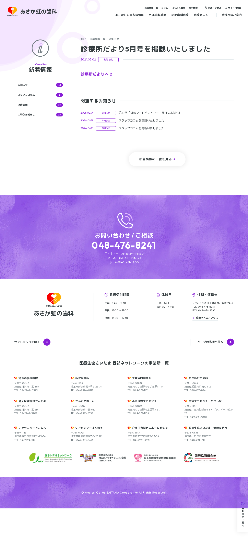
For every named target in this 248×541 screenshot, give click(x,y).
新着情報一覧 (151, 7)
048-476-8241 (124, 245)
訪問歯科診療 (180, 15)
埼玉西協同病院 (28, 410)
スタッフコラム (40, 95)
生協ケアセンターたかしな (205, 433)
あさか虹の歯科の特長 (129, 15)
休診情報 (40, 105)
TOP (83, 39)
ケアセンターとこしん (32, 460)
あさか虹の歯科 (198, 410)
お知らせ (114, 39)
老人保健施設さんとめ (32, 433)
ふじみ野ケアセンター (146, 433)
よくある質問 (178, 7)
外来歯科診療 (157, 15)
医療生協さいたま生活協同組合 (208, 460)
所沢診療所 (82, 410)
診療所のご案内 (232, 15)
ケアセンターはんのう (89, 460)
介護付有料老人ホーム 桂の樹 (150, 460)
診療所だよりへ (95, 74)
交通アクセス (214, 7)
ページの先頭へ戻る (210, 374)
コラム (164, 7)
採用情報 (193, 7)
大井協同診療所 (141, 410)
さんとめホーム (85, 433)
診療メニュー (202, 15)
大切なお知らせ (40, 114)
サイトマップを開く (32, 374)
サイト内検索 (234, 7)
